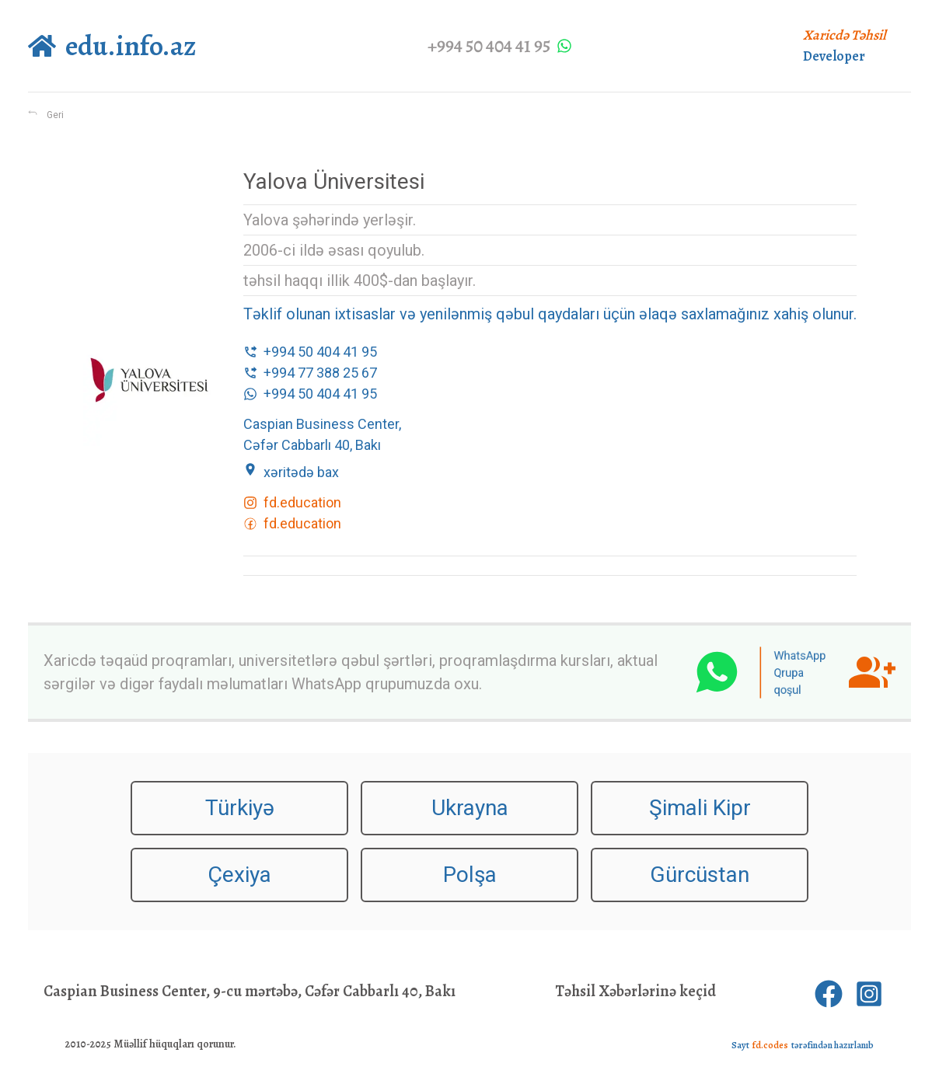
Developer (834, 56)
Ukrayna (469, 808)
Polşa (470, 874)
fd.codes (770, 1045)
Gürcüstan (699, 874)
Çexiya (239, 874)
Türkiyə (239, 808)
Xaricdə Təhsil (844, 35)
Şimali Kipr (700, 808)
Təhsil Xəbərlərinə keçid (635, 991)
